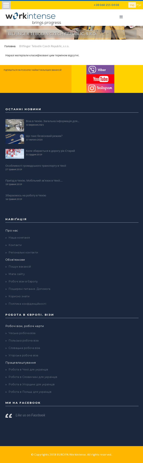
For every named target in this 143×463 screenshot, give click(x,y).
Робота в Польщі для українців (30, 392)
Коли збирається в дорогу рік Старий (50, 150)
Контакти (15, 245)
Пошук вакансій (20, 266)
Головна (9, 46)
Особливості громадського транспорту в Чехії (35, 165)
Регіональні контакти (23, 252)
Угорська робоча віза (23, 355)
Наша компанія (19, 237)
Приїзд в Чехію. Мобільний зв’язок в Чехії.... (34, 180)
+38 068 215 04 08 (106, 5)
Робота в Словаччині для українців (33, 377)
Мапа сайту (17, 274)
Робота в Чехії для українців (28, 369)
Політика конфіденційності (27, 303)
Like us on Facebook (30, 415)
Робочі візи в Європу (23, 281)
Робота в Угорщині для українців (32, 384)
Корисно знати (19, 296)
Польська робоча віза (24, 340)
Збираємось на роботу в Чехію (25, 195)
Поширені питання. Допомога (29, 289)
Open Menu (6, 5)
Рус (138, 5)
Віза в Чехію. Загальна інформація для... (52, 121)
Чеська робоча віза (22, 333)
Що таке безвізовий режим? (44, 135)
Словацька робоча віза (24, 348)
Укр (132, 5)
